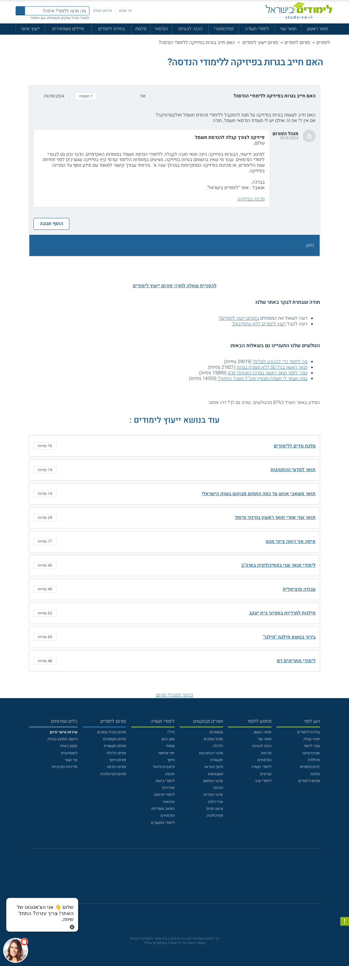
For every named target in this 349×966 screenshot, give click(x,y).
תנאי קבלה (311, 739)
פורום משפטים (114, 739)
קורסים (266, 774)
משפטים (216, 732)
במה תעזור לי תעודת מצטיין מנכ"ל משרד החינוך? (262, 378)
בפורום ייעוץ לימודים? (239, 318)
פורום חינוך (117, 760)
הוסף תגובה (51, 223)
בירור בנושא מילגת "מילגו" (289, 636)
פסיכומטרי (224, 28)
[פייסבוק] (170, 879)
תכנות (170, 774)
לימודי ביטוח (165, 781)
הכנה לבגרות (190, 28)
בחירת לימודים (111, 28)
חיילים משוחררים (68, 28)
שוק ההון (168, 739)
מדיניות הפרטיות (64, 767)
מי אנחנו (125, 10)
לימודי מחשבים (163, 823)
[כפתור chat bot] (15, 950)
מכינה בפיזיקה (251, 198)
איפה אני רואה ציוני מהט (291, 541)
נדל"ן (171, 732)
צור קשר (71, 760)
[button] (174, 96)
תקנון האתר (68, 746)
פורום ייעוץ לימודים (259, 42)
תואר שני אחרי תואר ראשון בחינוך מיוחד (275, 517)
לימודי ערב (263, 781)
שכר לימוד (312, 746)
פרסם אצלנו (102, 10)
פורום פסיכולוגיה (113, 774)
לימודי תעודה (257, 28)
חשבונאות (215, 774)
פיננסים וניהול (164, 767)
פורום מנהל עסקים (111, 732)
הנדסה (218, 788)
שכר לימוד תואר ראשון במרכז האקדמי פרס (267, 372)
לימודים (323, 42)
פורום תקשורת (115, 746)
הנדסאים (264, 760)
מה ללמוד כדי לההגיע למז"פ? (280, 361)
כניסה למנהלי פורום (174, 695)
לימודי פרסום (164, 794)
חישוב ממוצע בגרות (62, 739)
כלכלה (218, 746)
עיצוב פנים (215, 808)
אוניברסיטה (311, 753)
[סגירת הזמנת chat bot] (72, 926)
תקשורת (216, 760)
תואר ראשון (317, 28)
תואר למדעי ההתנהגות (293, 469)
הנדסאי (161, 28)
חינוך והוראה (213, 767)
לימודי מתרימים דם (296, 660)
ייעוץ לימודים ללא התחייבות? (259, 323)
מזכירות (168, 788)
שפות (170, 746)
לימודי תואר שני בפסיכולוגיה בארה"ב (278, 565)
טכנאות (169, 802)
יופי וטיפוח (166, 753)
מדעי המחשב (213, 781)
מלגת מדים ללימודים (295, 445)
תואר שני (288, 28)
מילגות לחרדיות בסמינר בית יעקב (282, 612)
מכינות (266, 753)
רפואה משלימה (163, 808)
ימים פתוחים (310, 767)
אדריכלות (215, 802)
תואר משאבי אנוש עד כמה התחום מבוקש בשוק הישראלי (259, 493)
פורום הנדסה (116, 767)
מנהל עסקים (213, 739)
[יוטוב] (181, 879)
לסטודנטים (69, 753)
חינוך (171, 760)
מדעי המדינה (213, 794)
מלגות (141, 28)
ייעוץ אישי (30, 28)
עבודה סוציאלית (299, 589)
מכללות (314, 760)
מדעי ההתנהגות (211, 753)
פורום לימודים (297, 42)
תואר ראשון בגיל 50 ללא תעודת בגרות (272, 367)
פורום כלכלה (116, 753)
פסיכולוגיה (214, 815)
